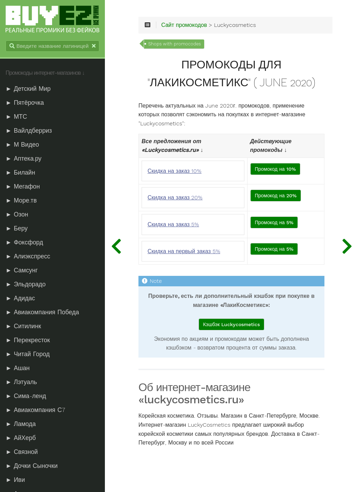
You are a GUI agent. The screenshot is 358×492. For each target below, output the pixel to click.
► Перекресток (28, 340)
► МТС (16, 116)
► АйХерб (21, 437)
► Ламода (21, 423)
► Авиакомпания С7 (35, 409)
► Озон (17, 214)
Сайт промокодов (184, 25)
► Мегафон (23, 186)
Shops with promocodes (174, 43)
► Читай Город (28, 354)
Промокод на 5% (274, 222)
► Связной (22, 451)
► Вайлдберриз (29, 130)
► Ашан (18, 368)
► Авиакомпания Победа (42, 312)
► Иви (15, 479)
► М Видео (22, 144)
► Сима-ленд (26, 395)
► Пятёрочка (25, 102)
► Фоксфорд (24, 242)
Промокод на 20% (276, 195)
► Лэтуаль (21, 382)
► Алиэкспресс (28, 256)
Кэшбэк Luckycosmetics (231, 324)
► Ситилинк (23, 326)
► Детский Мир (28, 88)
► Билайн (20, 172)
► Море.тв (21, 200)
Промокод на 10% (275, 169)
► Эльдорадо (26, 284)
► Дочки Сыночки (32, 465)
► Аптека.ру (24, 158)
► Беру (17, 228)
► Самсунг (22, 270)
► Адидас (20, 298)
